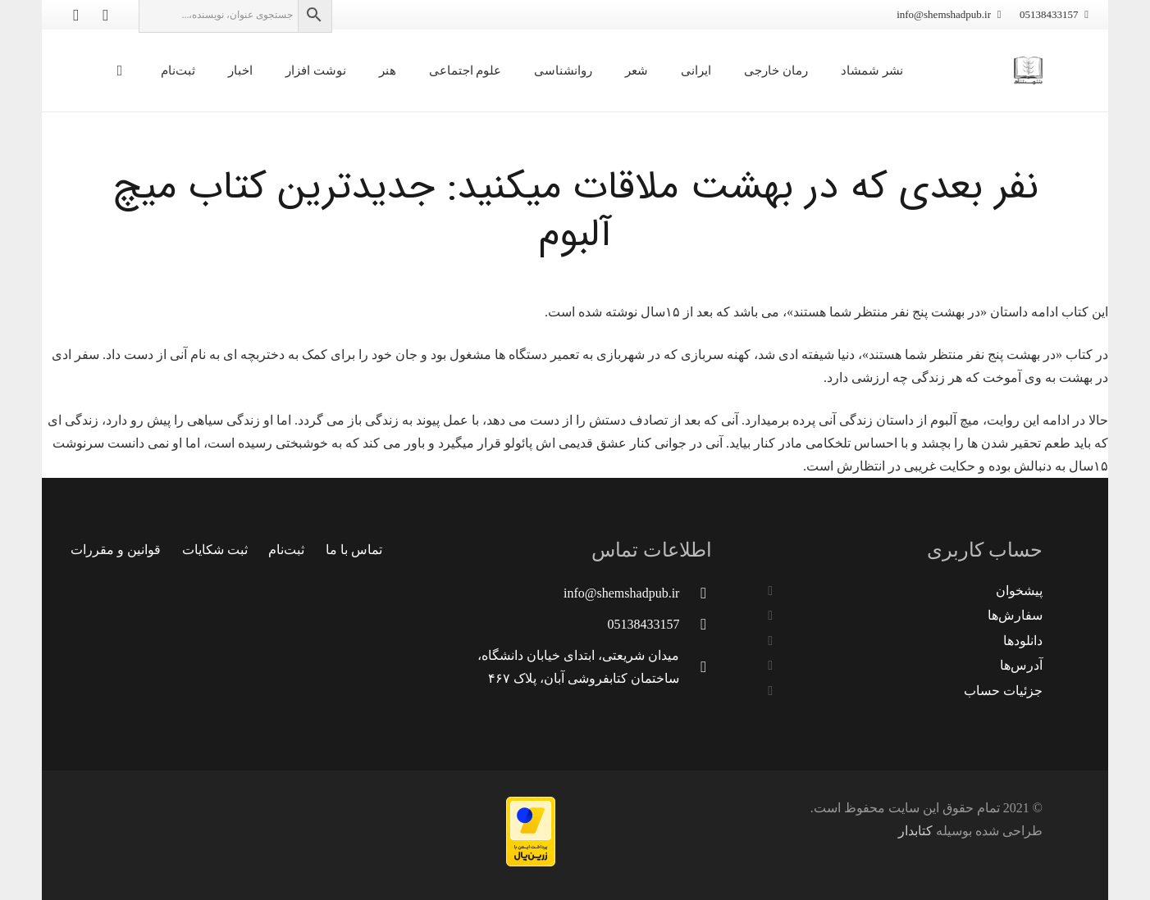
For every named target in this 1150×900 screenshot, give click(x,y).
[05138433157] (695, 624)
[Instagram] (76, 15)
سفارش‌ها (1015, 615)
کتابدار (915, 831)
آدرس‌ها (1021, 665)
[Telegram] (106, 15)
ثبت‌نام (286, 550)
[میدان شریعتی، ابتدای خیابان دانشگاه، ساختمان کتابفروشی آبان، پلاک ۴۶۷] (695, 667)
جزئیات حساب (1003, 691)
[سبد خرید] (119, 70)
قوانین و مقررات (116, 550)
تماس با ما (354, 550)
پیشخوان (1019, 591)
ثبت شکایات (215, 550)
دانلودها (1023, 641)
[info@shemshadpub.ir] (695, 593)
